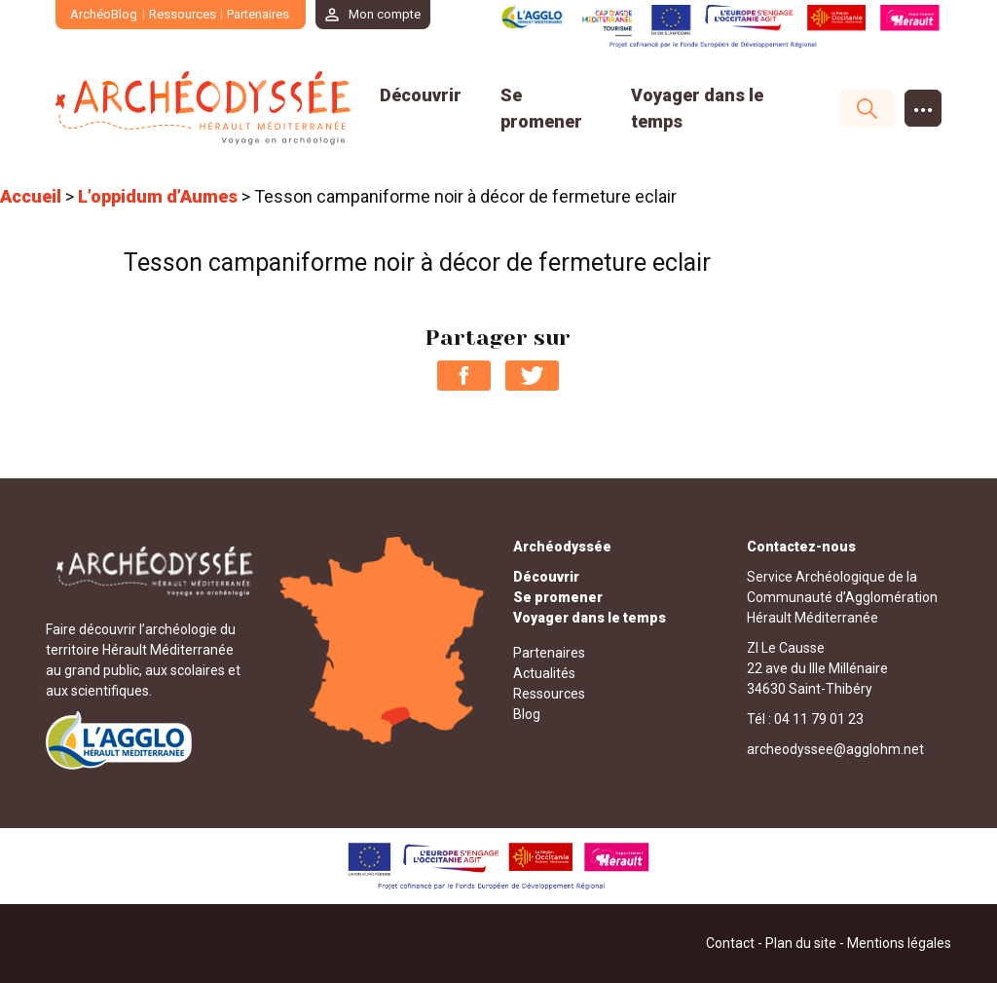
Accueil (30, 196)
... (923, 104)
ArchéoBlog (103, 14)
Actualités (544, 673)
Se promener (558, 597)
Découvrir (421, 95)
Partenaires (258, 14)
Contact (730, 943)
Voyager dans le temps (589, 617)
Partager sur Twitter (532, 375)
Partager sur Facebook (464, 375)
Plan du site (800, 943)
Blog (526, 714)
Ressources (182, 14)
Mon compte (385, 14)
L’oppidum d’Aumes (158, 196)
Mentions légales (899, 943)
